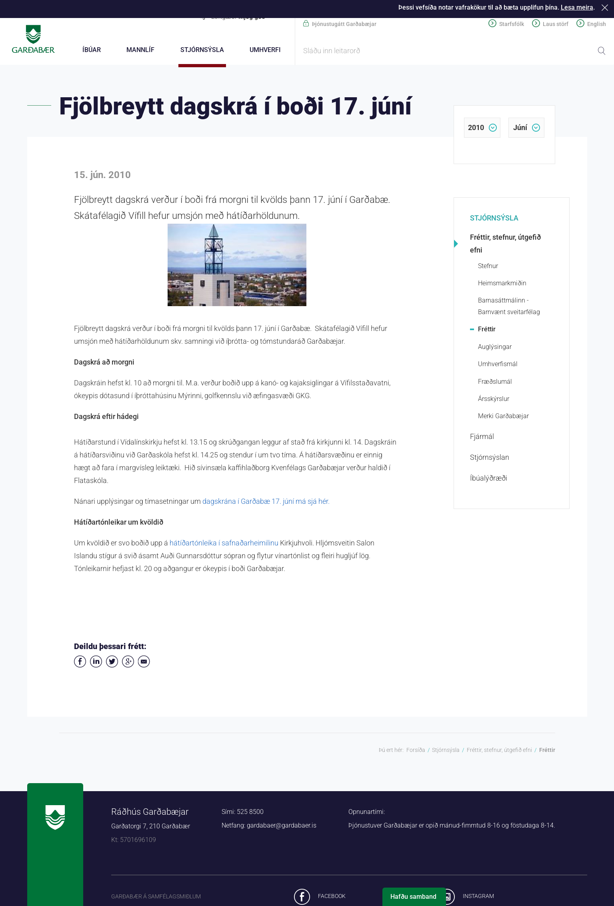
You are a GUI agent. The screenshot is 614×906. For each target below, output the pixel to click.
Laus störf (555, 24)
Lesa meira (577, 7)
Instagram (478, 897)
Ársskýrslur (493, 400)
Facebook (332, 897)
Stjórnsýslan (489, 458)
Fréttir (487, 330)
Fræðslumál (495, 383)
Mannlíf (140, 50)
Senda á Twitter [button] (112, 663)
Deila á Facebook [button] (80, 663)
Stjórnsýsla (494, 219)
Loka (606, 7)
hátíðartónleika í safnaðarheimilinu (225, 544)
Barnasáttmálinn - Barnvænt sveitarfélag (509, 307)
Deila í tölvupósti (144, 663)
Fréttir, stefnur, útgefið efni (505, 244)
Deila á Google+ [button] (128, 663)
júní (520, 128)
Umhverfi (265, 50)
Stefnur (488, 267)
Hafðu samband (413, 896)
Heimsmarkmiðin (502, 284)
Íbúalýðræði (488, 479)
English (596, 24)
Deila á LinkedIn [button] (96, 663)
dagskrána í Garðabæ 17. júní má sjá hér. (266, 502)
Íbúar (91, 50)
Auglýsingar (495, 348)
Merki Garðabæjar (503, 417)
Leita (602, 51)
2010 (476, 128)
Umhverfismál (498, 365)
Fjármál (482, 437)
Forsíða (415, 751)
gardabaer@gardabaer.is (281, 826)
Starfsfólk (511, 24)
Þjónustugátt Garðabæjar (344, 24)
